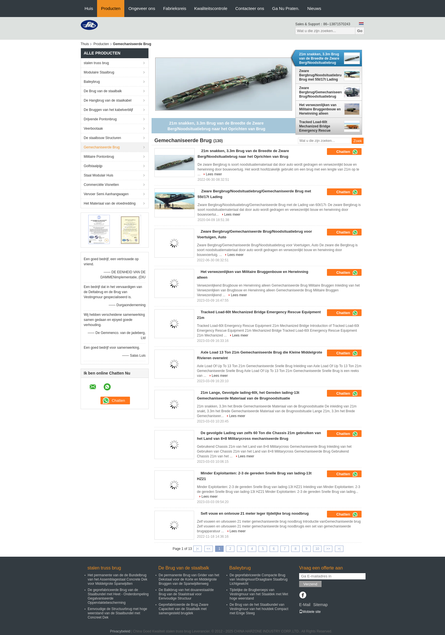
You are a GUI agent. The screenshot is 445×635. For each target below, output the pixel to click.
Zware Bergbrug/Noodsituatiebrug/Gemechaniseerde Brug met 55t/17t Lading (320, 75)
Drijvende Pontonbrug (100, 119)
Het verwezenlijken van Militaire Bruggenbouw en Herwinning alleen (320, 109)
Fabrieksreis (174, 8)
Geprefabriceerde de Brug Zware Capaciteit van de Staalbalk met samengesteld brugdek (183, 609)
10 (317, 549)
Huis (89, 8)
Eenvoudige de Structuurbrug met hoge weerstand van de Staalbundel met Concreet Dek (117, 613)
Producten (110, 8)
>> (328, 549)
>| (339, 549)
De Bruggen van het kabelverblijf (108, 110)
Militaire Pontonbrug (99, 157)
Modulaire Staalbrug (99, 72)
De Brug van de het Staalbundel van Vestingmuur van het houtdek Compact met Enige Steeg (259, 609)
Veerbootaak (93, 129)
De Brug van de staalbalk (103, 91)
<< (209, 549)
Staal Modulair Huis (98, 175)
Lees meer (214, 174)
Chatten (347, 152)
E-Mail (304, 604)
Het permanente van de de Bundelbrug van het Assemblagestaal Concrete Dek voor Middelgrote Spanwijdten (117, 579)
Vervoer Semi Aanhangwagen (106, 194)
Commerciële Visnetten (101, 185)
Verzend (310, 584)
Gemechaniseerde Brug (102, 147)
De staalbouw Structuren (102, 138)
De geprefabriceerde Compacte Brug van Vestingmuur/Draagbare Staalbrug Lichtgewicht (258, 579)
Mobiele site (310, 612)
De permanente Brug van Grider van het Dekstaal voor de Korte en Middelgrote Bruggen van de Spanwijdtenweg (189, 579)
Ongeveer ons (141, 8)
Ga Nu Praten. (285, 8)
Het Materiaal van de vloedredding (110, 203)
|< (197, 549)
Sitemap (320, 604)
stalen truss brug (96, 63)
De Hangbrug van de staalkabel (107, 100)
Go (359, 31)
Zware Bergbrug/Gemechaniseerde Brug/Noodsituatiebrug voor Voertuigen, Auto (320, 92)
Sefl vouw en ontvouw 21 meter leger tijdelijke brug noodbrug (255, 513)
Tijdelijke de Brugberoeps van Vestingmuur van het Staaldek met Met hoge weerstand (259, 594)
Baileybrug (92, 82)
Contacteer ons (249, 8)
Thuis (85, 44)
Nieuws (314, 8)
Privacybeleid (120, 631)
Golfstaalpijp (93, 166)
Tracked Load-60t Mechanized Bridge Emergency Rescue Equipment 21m (315, 126)
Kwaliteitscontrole (210, 8)
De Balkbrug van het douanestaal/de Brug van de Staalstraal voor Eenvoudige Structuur (186, 594)
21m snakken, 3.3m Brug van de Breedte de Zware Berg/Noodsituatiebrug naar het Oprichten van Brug (319, 58)
